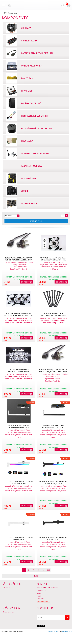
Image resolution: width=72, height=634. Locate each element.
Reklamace (6, 588)
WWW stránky (53, 631)
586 (48, 570)
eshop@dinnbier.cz (43, 602)
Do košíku (25, 282)
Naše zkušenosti (8, 612)
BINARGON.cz (67, 631)
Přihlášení (62, 5)
